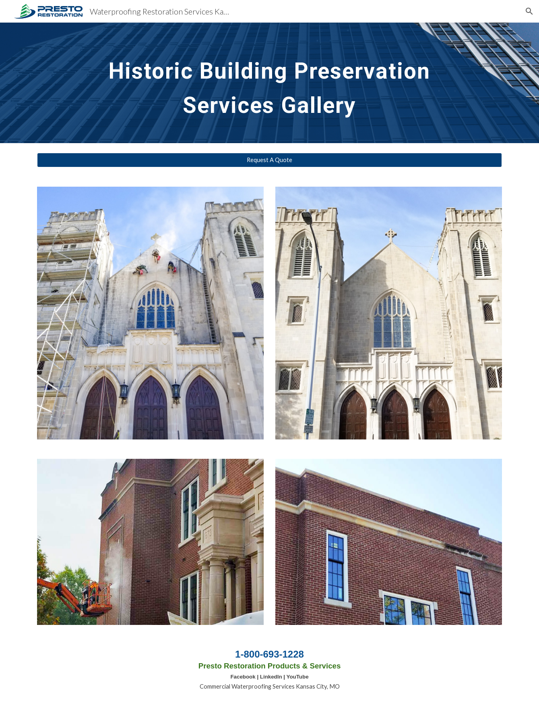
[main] (269, 83)
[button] (529, 11)
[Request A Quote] (269, 160)
